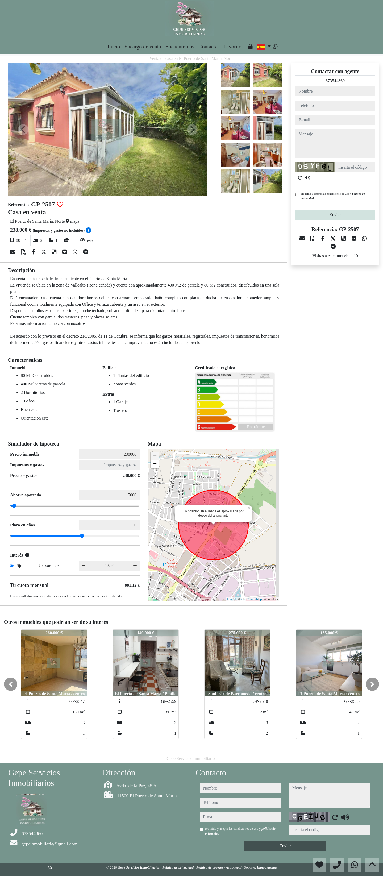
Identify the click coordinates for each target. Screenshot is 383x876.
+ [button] (155, 456)
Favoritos (233, 46)
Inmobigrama (267, 867)
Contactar (208, 46)
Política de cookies (210, 867)
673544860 (335, 80)
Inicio (113, 46)
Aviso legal (234, 867)
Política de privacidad (178, 867)
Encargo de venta (142, 46)
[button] (10, 684)
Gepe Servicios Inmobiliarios (139, 867)
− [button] (155, 464)
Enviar (335, 214)
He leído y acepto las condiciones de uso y (333, 196)
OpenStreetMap (251, 599)
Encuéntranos (179, 46)
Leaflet (231, 599)
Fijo (18, 565)
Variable (51, 565)
